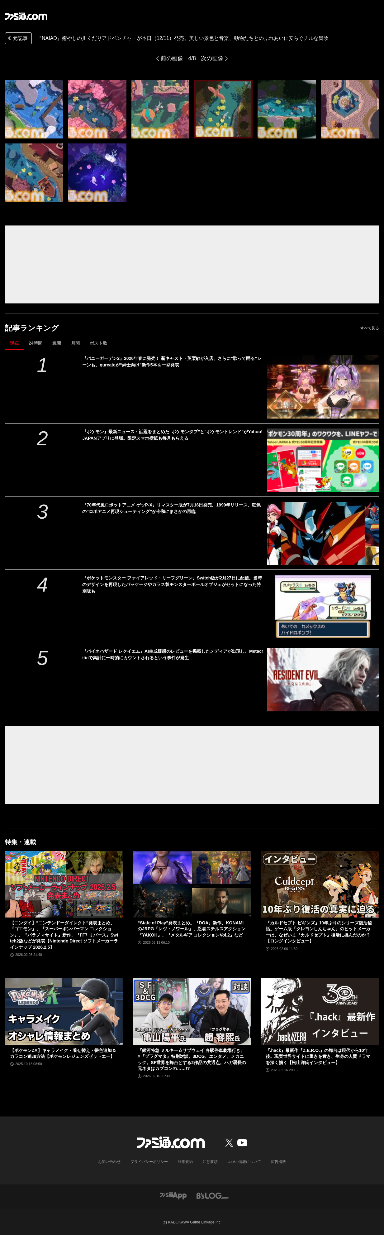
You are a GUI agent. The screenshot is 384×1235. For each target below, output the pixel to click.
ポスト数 (98, 343)
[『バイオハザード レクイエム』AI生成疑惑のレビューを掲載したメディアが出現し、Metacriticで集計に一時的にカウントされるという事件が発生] (323, 679)
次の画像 (212, 58)
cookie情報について (244, 1162)
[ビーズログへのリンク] (213, 1195)
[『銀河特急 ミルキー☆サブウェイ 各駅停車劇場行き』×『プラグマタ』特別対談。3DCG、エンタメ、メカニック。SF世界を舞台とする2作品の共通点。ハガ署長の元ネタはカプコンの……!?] (192, 1011)
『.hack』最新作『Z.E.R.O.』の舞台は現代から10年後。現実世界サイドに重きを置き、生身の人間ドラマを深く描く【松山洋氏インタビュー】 (318, 1056)
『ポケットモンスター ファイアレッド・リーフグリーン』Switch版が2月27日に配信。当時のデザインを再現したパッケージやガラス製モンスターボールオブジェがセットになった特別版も (172, 584)
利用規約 (185, 1162)
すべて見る (369, 328)
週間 (56, 343)
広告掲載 (278, 1162)
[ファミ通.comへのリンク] (26, 16)
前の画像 (172, 58)
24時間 (35, 343)
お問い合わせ (109, 1162)
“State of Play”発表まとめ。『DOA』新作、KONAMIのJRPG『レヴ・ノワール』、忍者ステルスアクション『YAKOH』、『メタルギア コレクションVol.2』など (191, 928)
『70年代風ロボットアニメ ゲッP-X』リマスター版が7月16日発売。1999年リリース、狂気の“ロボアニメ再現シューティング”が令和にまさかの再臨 (171, 508)
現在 (14, 343)
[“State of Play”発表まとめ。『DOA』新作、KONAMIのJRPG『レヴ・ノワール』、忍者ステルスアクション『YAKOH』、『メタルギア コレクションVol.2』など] (192, 884)
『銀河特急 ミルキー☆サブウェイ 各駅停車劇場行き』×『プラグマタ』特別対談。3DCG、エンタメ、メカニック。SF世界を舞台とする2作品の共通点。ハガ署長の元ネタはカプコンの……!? (192, 1059)
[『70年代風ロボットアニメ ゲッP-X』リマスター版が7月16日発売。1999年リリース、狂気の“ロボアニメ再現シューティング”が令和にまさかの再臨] (323, 533)
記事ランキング (32, 328)
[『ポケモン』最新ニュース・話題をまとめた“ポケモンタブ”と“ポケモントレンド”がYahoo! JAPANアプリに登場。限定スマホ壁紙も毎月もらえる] (323, 460)
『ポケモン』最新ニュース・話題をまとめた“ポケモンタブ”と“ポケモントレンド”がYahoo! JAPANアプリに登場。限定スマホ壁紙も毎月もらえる (172, 435)
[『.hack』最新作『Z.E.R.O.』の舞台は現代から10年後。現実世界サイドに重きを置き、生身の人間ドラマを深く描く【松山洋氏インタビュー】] (320, 1011)
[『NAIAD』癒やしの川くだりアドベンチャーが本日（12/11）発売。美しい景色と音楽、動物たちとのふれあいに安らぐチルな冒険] (34, 109)
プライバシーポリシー (149, 1162)
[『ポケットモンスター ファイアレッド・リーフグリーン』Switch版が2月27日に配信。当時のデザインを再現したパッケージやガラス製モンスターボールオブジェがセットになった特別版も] (323, 606)
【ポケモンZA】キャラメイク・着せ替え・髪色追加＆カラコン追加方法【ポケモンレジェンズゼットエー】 (63, 1053)
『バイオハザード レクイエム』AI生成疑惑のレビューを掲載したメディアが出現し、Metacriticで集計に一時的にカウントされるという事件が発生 (172, 654)
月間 (75, 343)
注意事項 (210, 1162)
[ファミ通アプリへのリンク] (173, 1195)
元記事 (17, 39)
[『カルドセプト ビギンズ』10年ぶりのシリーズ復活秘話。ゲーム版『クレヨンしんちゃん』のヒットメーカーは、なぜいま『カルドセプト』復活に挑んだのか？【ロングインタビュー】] (320, 884)
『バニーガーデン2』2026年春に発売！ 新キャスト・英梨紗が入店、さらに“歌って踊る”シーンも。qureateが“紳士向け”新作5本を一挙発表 (171, 361)
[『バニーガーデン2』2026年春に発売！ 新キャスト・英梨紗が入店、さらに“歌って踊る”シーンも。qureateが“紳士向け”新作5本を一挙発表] (323, 387)
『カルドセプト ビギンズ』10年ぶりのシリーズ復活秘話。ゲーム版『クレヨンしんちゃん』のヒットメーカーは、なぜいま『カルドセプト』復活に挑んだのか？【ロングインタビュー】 (319, 932)
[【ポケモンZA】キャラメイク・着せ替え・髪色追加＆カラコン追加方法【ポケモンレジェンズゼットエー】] (64, 1011)
